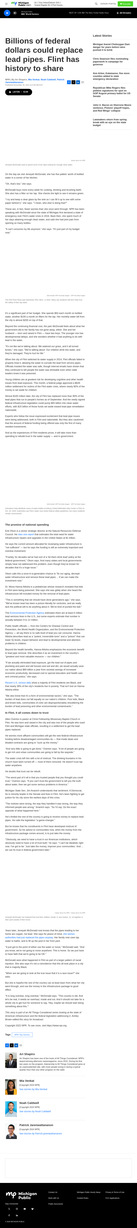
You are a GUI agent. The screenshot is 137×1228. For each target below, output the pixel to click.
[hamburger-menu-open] (6, 3)
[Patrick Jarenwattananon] (11, 1131)
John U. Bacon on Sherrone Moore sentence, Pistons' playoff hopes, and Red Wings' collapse (112, 108)
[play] (7, 13)
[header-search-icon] (96, 4)
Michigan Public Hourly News (88, 1192)
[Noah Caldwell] (11, 1109)
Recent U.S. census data (18, 682)
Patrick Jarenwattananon (36, 1125)
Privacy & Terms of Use (115, 1192)
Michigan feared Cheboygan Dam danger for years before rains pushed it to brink (111, 47)
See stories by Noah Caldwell (35, 1111)
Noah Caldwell (48, 79)
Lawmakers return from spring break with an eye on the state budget (110, 122)
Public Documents (55, 1204)
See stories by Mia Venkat (33, 1089)
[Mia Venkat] (11, 1087)
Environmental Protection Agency (27, 613)
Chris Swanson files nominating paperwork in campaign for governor (110, 62)
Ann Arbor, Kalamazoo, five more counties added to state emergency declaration (111, 76)
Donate (126, 4)
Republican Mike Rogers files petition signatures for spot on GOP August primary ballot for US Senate (111, 92)
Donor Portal (108, 4)
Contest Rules (82, 1198)
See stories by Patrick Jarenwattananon (40, 1133)
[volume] (15, 13)
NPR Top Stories (22, 1035)
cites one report (26, 534)
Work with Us (53, 1198)
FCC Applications (112, 1198)
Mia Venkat (34, 79)
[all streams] (124, 13)
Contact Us (52, 1192)
